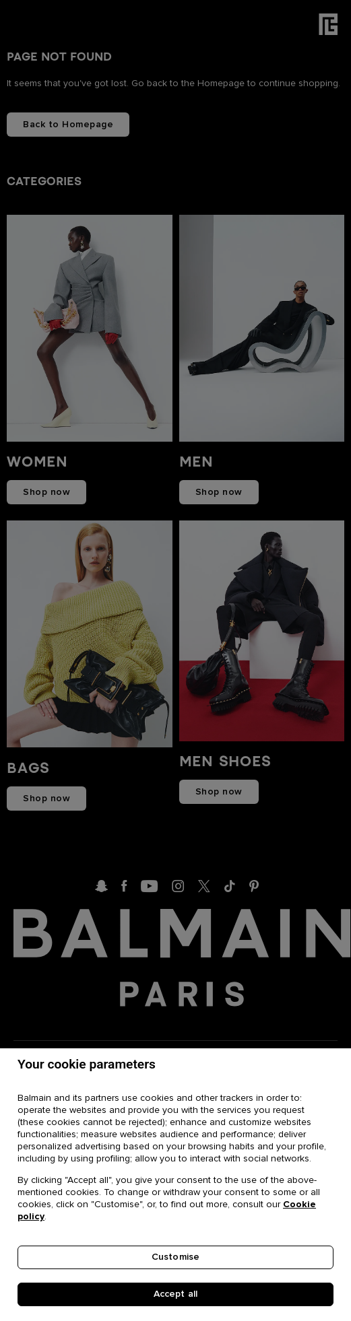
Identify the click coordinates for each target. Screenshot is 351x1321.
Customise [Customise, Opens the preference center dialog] (175, 1258)
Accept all (175, 1294)
